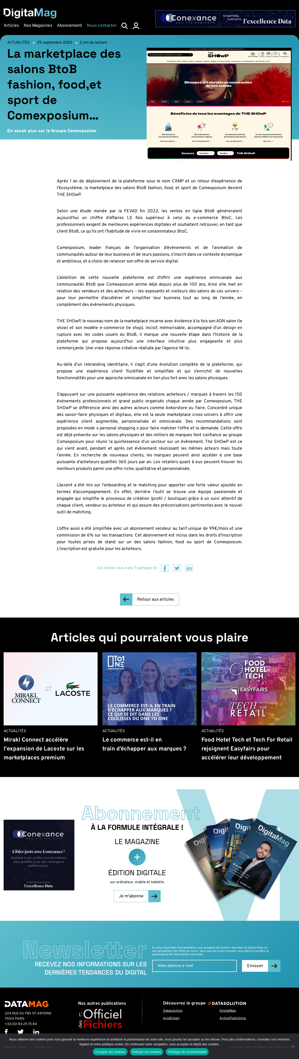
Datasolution (173, 1011)
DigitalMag (228, 1011)
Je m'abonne (131, 896)
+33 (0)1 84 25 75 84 (21, 1024)
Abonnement (69, 25)
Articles (11, 25)
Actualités (18, 42)
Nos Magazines (38, 25)
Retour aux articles (155, 599)
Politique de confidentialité (187, 1052)
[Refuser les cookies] (293, 1046)
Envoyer (255, 966)
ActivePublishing (233, 1018)
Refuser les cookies (146, 1052)
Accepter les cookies (110, 1052)
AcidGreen (171, 1018)
